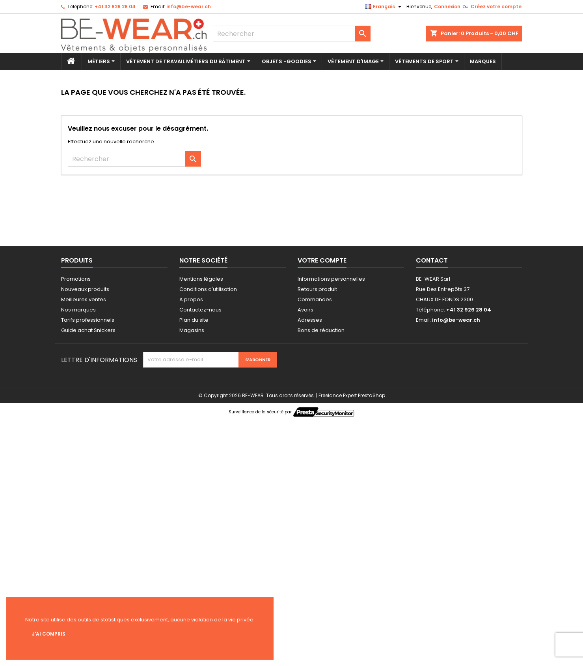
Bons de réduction (321, 330)
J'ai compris (48, 633)
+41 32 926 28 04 (115, 6)
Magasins (191, 330)
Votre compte (322, 260)
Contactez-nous (200, 309)
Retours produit (317, 289)
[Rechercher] (292, 33)
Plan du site (194, 320)
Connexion (447, 6)
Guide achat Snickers (88, 330)
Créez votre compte (496, 6)
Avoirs (305, 309)
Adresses (310, 320)
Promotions (76, 279)
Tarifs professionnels (87, 320)
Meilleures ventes (83, 299)
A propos (191, 299)
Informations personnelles (331, 279)
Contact (432, 260)
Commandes (315, 299)
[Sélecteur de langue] (384, 6)
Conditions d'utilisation (208, 289)
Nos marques (78, 309)
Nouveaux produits (85, 289)
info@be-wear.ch (188, 6)
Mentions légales (201, 279)
